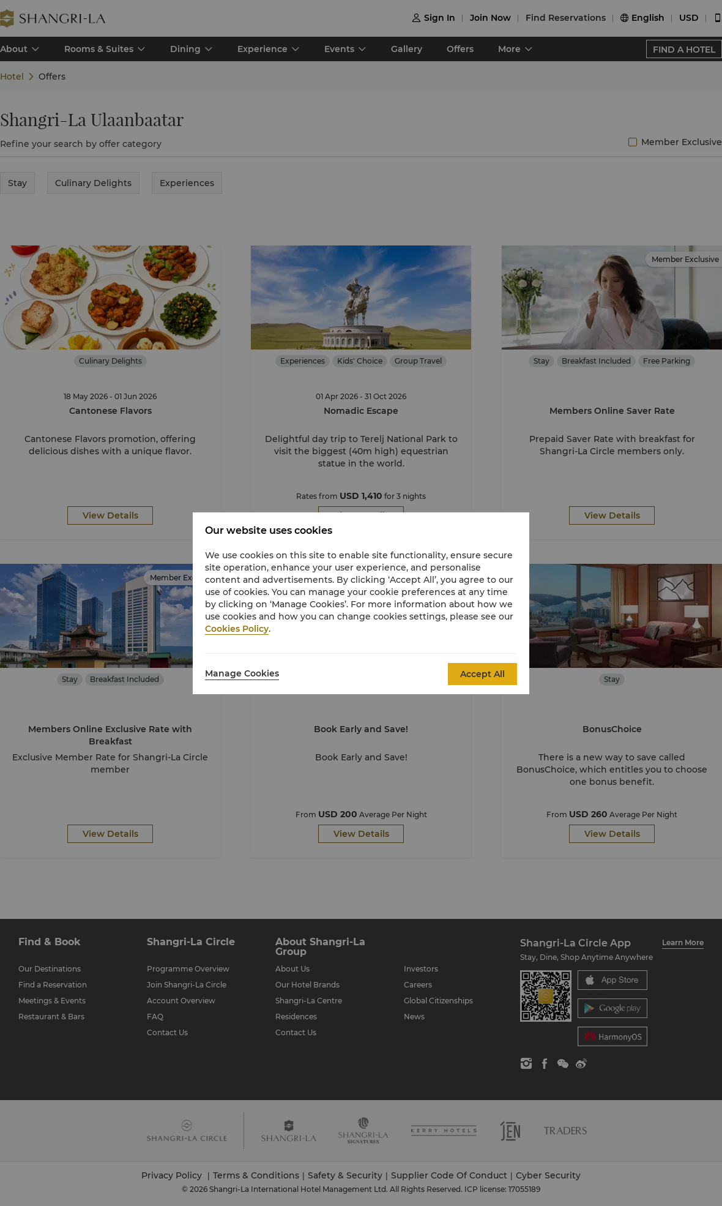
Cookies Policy (237, 628)
